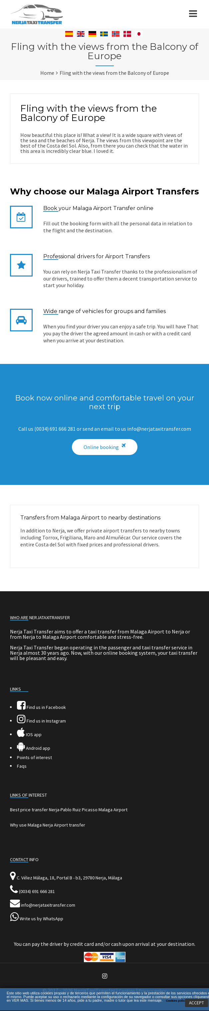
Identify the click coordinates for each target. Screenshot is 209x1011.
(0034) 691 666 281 (37, 891)
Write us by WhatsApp (41, 919)
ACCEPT (196, 1003)
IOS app (29, 734)
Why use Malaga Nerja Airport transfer (47, 825)
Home (47, 72)
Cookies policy (176, 1000)
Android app (33, 748)
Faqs (22, 766)
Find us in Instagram (41, 721)
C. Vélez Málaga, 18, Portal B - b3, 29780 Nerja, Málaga (69, 878)
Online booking (101, 447)
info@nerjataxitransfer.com (48, 905)
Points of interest (34, 757)
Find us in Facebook (41, 707)
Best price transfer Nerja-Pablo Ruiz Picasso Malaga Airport (68, 810)
